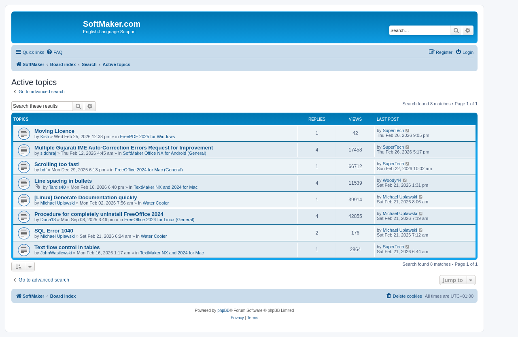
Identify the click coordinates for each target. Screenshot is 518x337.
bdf (43, 169)
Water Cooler (156, 202)
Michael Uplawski (57, 202)
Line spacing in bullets (63, 181)
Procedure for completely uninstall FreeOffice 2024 (98, 214)
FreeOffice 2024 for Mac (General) (149, 169)
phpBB (223, 310)
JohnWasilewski (56, 252)
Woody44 (392, 180)
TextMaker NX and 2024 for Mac (166, 187)
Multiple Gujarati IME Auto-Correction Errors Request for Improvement (123, 148)
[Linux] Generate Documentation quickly (85, 197)
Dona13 (48, 219)
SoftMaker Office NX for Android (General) (164, 153)
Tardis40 (57, 187)
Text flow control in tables (67, 247)
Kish (44, 136)
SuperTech (393, 130)
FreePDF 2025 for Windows (147, 136)
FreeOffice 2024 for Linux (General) (159, 219)
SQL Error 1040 (53, 231)
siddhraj (48, 153)
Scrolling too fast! (57, 164)
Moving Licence (54, 131)
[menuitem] (54, 52)
